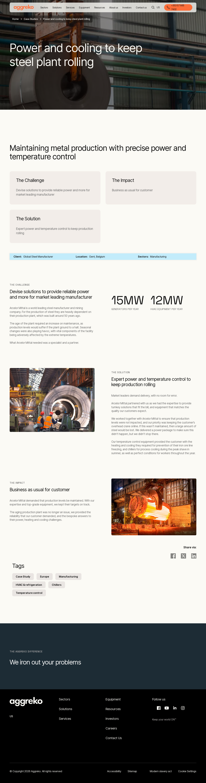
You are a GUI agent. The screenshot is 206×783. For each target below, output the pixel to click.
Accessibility (114, 771)
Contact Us (114, 738)
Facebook (158, 708)
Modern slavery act (161, 771)
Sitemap (132, 771)
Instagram (182, 708)
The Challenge (30, 180)
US (158, 7)
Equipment (113, 699)
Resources (113, 709)
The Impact (123, 180)
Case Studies (31, 19)
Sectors (64, 699)
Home (15, 19)
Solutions (65, 709)
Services (65, 719)
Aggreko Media (166, 708)
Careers (111, 728)
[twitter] (183, 556)
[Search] (153, 7)
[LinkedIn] (193, 556)
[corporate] (24, 7)
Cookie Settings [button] (187, 771)
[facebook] (173, 556)
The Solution (28, 218)
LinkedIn (174, 708)
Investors (112, 719)
